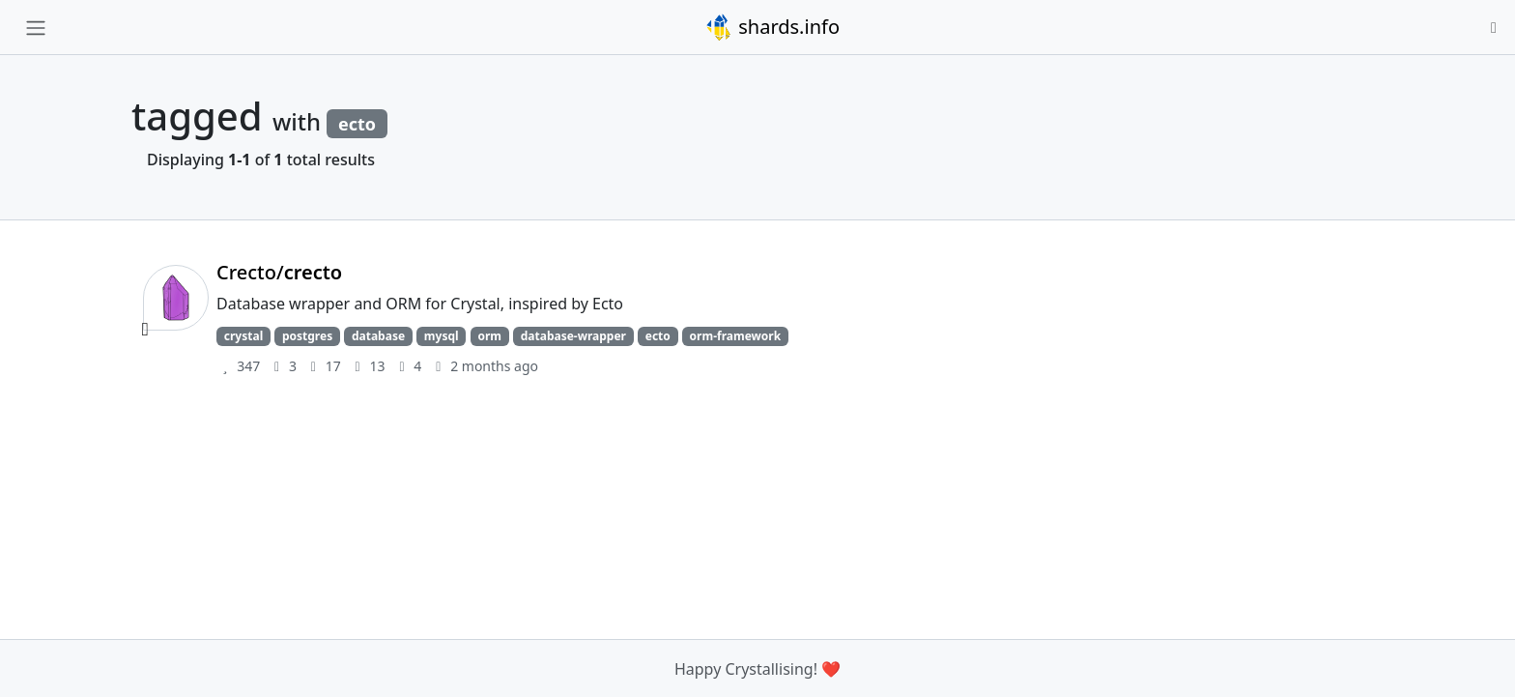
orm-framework (736, 336)
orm (489, 336)
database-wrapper (573, 336)
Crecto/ (279, 272)
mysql (441, 336)
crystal (243, 336)
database (378, 336)
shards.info (772, 27)
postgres (307, 336)
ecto (658, 336)
